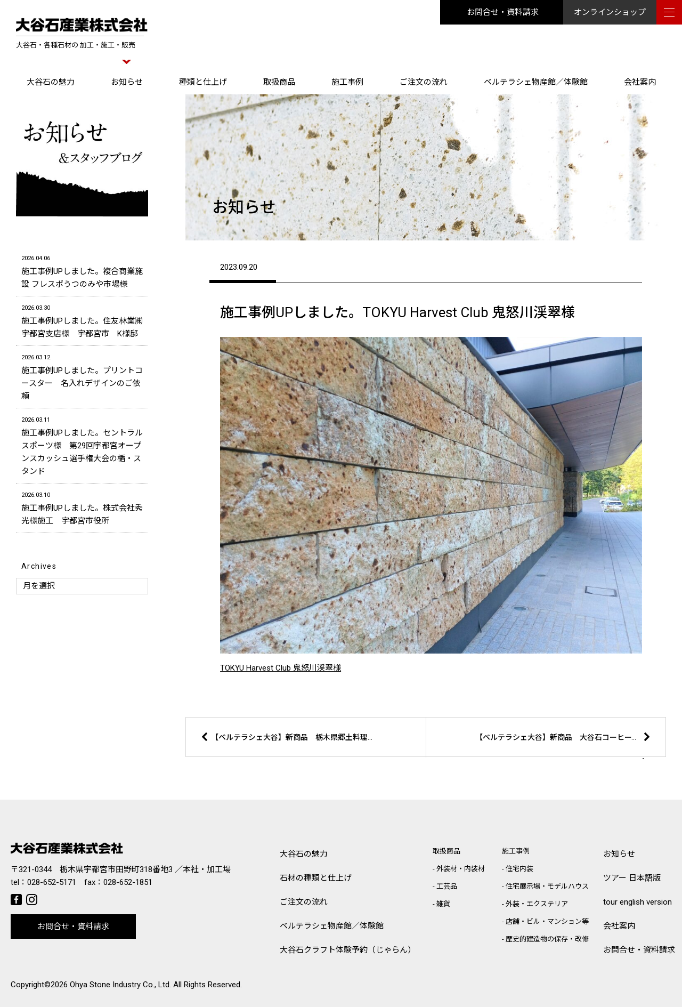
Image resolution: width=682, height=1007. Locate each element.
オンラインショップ (610, 12)
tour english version (637, 902)
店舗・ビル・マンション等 (547, 921)
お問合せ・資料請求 (503, 12)
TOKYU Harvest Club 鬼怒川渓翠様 (280, 668)
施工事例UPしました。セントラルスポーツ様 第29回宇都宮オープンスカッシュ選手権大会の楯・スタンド (82, 445)
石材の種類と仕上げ (316, 878)
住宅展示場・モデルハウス (547, 886)
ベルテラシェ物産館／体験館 (536, 82)
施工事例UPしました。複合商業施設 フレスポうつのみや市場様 (82, 270)
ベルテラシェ (332, 926)
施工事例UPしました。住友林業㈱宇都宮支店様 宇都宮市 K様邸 (82, 320)
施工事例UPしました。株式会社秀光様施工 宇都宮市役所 (82, 507)
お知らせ (127, 82)
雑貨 (443, 904)
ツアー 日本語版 (632, 878)
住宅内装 (519, 869)
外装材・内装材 (460, 869)
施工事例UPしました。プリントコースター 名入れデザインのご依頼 (82, 376)
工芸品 (446, 886)
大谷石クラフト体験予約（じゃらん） (348, 950)
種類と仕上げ (203, 82)
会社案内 (640, 82)
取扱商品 (279, 82)
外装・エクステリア (537, 904)
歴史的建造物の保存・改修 (547, 939)
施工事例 (347, 82)
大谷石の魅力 (51, 82)
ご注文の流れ (424, 82)
